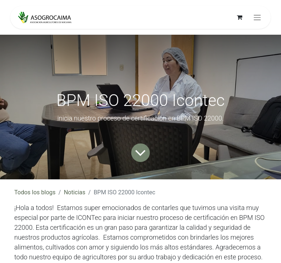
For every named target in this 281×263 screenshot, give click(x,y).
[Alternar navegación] (257, 17)
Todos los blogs (35, 192)
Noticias (74, 192)
